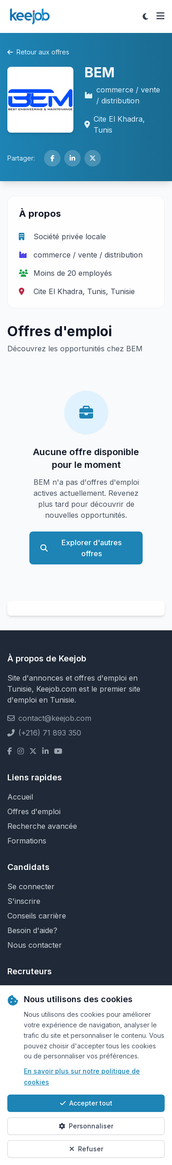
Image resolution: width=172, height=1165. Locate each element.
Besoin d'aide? (32, 930)
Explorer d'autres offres (81, 548)
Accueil (20, 796)
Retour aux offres (38, 52)
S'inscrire (23, 901)
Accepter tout (86, 1103)
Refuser (86, 1149)
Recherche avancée (42, 826)
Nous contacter (34, 945)
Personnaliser (86, 1126)
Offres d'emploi (34, 811)
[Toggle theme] (145, 16)
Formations (26, 840)
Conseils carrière (36, 915)
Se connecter (31, 886)
